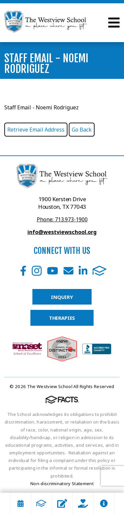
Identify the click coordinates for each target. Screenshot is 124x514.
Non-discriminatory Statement (62, 483)
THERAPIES (62, 317)
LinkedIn (83, 271)
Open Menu (114, 23)
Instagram (37, 271)
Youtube (52, 271)
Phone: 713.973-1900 (62, 219)
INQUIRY (62, 297)
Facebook (23, 271)
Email (68, 271)
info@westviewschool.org (62, 232)
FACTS (99, 271)
